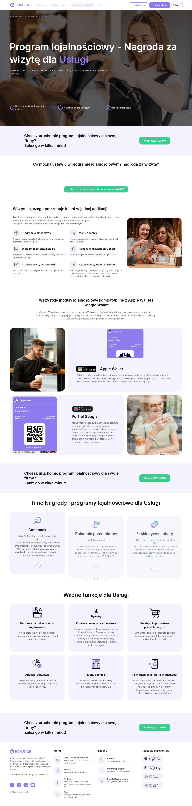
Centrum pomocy (116, 769)
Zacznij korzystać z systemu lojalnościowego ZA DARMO (95, 189)
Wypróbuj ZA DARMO (155, 150)
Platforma (40, 5)
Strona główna (16, 16)
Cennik (101, 5)
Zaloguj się (138, 5)
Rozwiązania (58, 5)
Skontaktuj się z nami (117, 779)
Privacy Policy (41, 774)
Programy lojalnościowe (76, 757)
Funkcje (67, 779)
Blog (66, 792)
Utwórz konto (159, 5)
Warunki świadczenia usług (21, 774)
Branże (31, 16)
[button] (86, 579)
